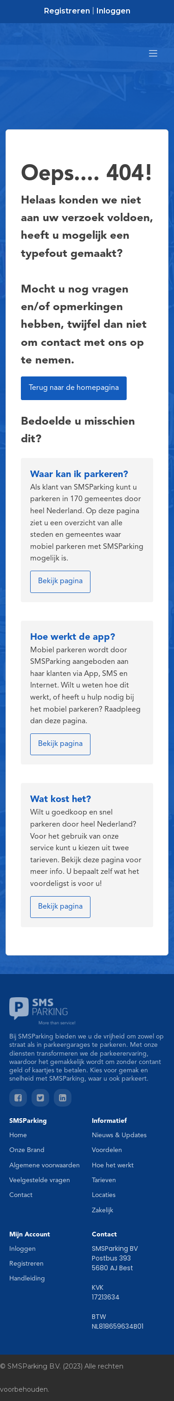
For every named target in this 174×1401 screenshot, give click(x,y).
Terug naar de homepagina (74, 388)
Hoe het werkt (113, 1165)
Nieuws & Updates (119, 1135)
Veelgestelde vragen (39, 1180)
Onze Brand (27, 1150)
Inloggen (113, 10)
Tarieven (104, 1180)
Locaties (104, 1195)
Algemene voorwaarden (44, 1165)
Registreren (67, 10)
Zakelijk (102, 1210)
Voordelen (107, 1150)
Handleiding (27, 1278)
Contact (20, 1195)
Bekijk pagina (60, 581)
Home (18, 1135)
